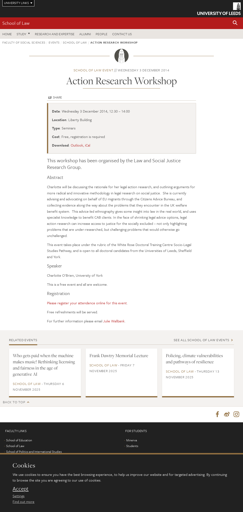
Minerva (131, 440)
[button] (235, 23)
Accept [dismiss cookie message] (20, 489)
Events (54, 42)
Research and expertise (55, 33)
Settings (18, 495)
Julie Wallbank (114, 321)
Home (7, 33)
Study (21, 33)
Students (132, 445)
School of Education (19, 440)
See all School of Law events (201, 339)
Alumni (85, 33)
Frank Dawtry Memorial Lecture (118, 355)
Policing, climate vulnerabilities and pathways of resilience (194, 358)
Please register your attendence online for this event (87, 302)
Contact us (122, 33)
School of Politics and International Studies (34, 451)
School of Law (15, 23)
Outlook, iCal (80, 145)
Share (57, 97)
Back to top (14, 401)
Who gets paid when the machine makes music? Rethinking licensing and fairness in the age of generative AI (44, 364)
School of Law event (93, 70)
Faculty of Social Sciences (23, 42)
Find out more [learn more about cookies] (23, 501)
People (101, 33)
